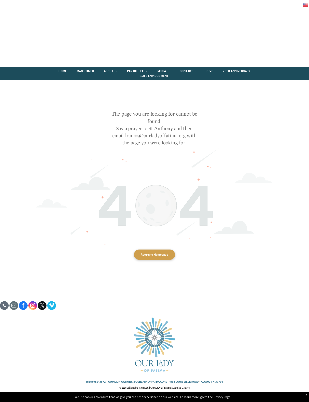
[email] (13, 306)
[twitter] (42, 306)
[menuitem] (63, 71)
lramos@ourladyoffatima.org (155, 135)
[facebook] (23, 306)
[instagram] (32, 306)
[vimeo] (51, 306)
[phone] (4, 306)
